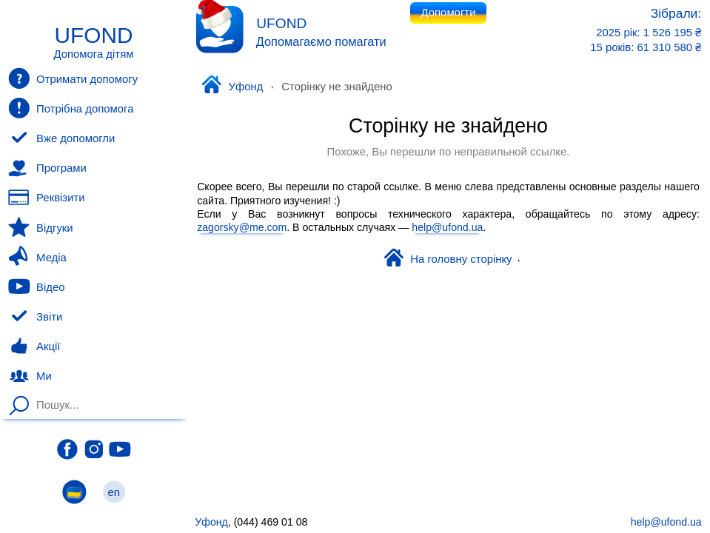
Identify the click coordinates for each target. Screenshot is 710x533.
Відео (36, 286)
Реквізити (46, 198)
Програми (47, 168)
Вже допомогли (61, 138)
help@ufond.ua (447, 227)
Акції (34, 346)
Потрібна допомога (70, 108)
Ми (29, 376)
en (114, 491)
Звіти (35, 317)
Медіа (37, 257)
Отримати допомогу (73, 78)
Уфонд (232, 86)
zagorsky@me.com (242, 227)
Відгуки (40, 227)
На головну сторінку (452, 259)
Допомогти (448, 13)
